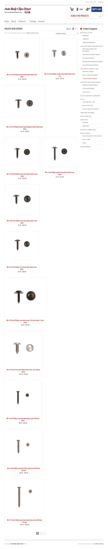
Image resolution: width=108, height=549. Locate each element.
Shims (84, 143)
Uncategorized (85, 146)
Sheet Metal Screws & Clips (17, 33)
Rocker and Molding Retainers (92, 61)
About (13, 21)
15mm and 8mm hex (88, 42)
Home (6, 21)
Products (22, 21)
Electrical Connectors (88, 129)
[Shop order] (66, 33)
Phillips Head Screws (90, 78)
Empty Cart (96, 9)
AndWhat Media (99, 546)
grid (73, 29)
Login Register (90, 2)
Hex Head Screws (88, 71)
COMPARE (101, 2)
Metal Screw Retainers (90, 75)
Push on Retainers (88, 88)
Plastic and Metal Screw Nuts (90, 96)
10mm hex (85, 35)
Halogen (85, 122)
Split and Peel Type (88, 102)
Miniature (85, 126)
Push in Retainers (88, 58)
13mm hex (85, 39)
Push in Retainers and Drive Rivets (91, 46)
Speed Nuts (86, 92)
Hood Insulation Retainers (91, 54)
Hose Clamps (86, 139)
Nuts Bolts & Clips (86, 33)
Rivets (82, 99)
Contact (41, 21)
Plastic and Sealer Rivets (90, 109)
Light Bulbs (84, 119)
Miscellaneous (85, 133)
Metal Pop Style (87, 105)
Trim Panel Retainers (87, 112)
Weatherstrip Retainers (90, 65)
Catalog (33, 21)
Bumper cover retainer (90, 85)
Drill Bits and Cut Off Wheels (92, 136)
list (76, 29)
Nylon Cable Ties (85, 116)
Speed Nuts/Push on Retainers (90, 82)
